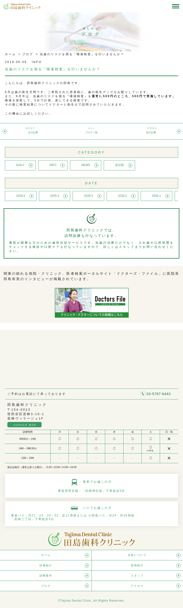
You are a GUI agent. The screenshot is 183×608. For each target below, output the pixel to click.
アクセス (137, 585)
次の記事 (33, 132)
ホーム (10, 54)
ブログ (27, 54)
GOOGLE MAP (24, 424)
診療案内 (45, 575)
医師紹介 (137, 565)
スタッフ (137, 575)
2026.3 (88, 196)
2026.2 (122, 196)
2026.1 (156, 196)
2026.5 (20, 196)
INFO (53, 165)
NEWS (85, 165)
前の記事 (151, 132)
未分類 (119, 165)
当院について (137, 555)
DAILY (20, 165)
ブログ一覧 (91, 132)
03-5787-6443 (159, 394)
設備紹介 (45, 565)
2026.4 (54, 196)
